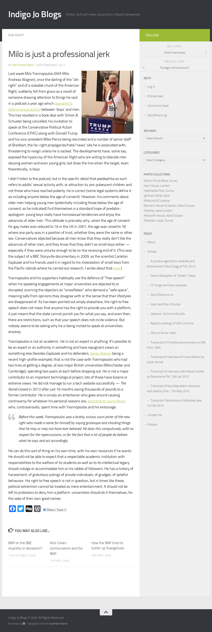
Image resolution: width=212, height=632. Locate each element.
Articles (152, 252)
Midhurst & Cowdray (157, 201)
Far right (16, 35)
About (151, 242)
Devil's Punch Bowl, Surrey (161, 181)
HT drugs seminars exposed (169, 285)
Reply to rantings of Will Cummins (172, 323)
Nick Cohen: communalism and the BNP (66, 548)
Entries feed (155, 96)
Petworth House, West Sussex (163, 215)
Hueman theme (58, 623)
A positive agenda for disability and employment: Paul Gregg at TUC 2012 (171, 263)
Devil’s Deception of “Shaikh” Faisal (173, 276)
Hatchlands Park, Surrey (159, 191)
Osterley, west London (158, 210)
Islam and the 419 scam (166, 304)
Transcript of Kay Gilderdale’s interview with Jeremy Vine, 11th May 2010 (173, 388)
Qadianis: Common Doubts (168, 314)
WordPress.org (157, 115)
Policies (152, 424)
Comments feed (158, 106)
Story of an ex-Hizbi (163, 333)
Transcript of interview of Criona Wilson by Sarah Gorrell (175, 359)
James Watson (101, 353)
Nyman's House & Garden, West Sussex (169, 205)
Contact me (154, 415)
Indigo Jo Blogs (34, 14)
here (116, 268)
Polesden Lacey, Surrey (158, 220)
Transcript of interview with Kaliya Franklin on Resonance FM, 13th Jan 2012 (175, 374)
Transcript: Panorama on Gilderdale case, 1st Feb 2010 (174, 403)
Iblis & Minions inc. (162, 295)
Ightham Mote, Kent (157, 196)
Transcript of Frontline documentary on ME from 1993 (176, 345)
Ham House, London (157, 186)
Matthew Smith (23, 65)
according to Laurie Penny (108, 401)
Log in (151, 87)
